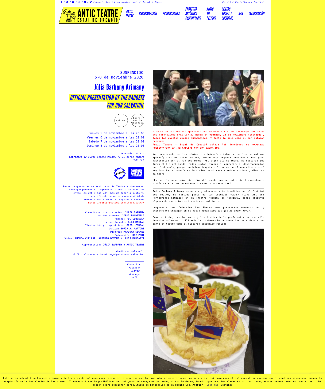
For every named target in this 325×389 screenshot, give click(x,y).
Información (256, 13)
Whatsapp (134, 274)
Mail (135, 277)
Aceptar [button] (198, 385)
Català (226, 2)
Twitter (134, 271)
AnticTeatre (129, 13)
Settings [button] (227, 385)
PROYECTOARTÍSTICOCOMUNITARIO (193, 14)
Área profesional (126, 2)
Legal (146, 2)
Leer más (212, 385)
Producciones (170, 13)
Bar (240, 13)
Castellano (242, 2)
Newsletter (103, 2)
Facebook (134, 267)
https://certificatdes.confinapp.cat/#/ (116, 202)
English (259, 2)
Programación (148, 13)
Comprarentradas (136, 173)
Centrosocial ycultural (227, 14)
